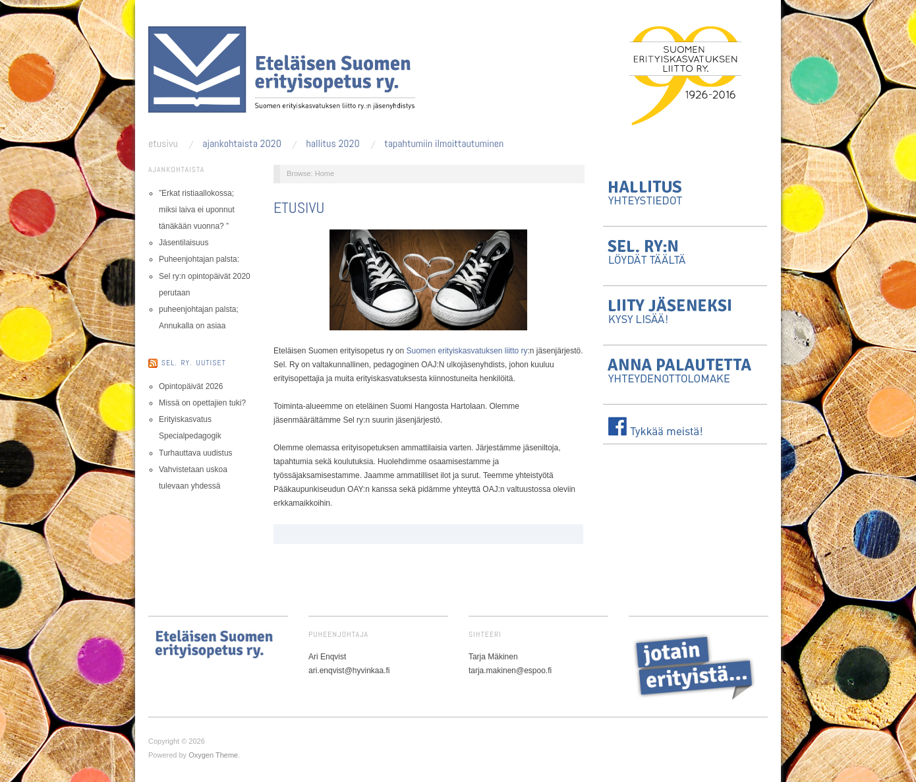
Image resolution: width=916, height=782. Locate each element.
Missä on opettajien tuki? (202, 402)
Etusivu (163, 143)
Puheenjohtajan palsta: (199, 259)
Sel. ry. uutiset (193, 362)
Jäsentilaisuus (183, 242)
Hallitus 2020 (332, 143)
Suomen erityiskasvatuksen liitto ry (466, 350)
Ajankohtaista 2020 (241, 143)
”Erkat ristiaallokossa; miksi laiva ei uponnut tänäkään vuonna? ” (197, 210)
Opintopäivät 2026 (191, 386)
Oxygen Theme (213, 755)
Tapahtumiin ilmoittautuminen (443, 143)
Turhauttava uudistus (196, 453)
